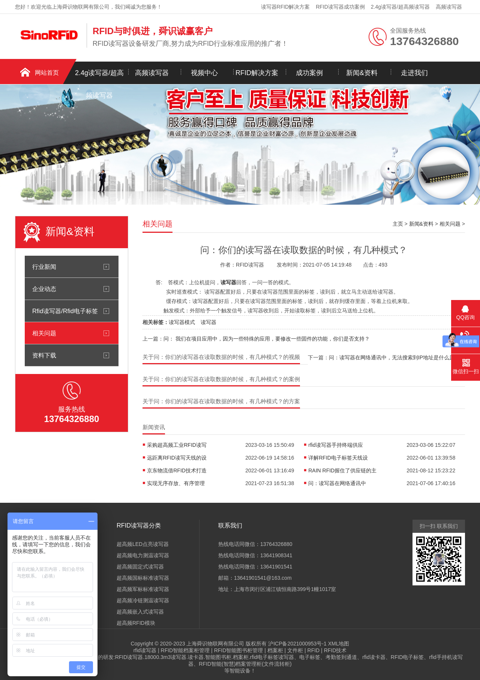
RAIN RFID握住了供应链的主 (342, 470)
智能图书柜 (218, 657)
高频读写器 (449, 7)
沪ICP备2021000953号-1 (297, 644)
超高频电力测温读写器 (143, 555)
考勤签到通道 (341, 657)
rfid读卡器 (373, 657)
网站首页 (47, 72)
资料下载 (44, 355)
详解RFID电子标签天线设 (338, 458)
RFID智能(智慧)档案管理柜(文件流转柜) (245, 664)
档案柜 (275, 650)
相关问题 (44, 333)
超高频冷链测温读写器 (143, 600)
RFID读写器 (129, 657)
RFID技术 (335, 650)
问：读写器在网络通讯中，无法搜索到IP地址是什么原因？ (397, 357)
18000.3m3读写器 (165, 657)
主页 (398, 224)
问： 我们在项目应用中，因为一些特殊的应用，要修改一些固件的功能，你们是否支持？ (267, 339)
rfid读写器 (145, 650)
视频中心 (204, 73)
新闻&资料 (362, 73)
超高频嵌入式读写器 (140, 612)
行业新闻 (44, 266)
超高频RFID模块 (136, 623)
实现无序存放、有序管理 (176, 483)
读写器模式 (182, 322)
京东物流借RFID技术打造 (177, 470)
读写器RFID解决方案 (285, 7)
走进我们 (414, 73)
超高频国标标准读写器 (143, 578)
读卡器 (196, 657)
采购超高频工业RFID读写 (177, 445)
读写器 (208, 322)
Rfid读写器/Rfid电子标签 (65, 311)
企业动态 (44, 288)
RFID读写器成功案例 (340, 7)
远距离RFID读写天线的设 (177, 458)
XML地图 (339, 644)
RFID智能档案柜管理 (185, 650)
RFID (314, 650)
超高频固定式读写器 (140, 567)
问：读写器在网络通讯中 (337, 483)
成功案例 (309, 73)
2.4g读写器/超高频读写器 (400, 7)
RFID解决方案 (257, 73)
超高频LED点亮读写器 (143, 544)
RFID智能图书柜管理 (238, 650)
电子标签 (309, 657)
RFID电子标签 (407, 657)
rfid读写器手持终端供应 (335, 445)
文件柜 (295, 650)
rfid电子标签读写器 (272, 657)
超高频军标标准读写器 (143, 589)
